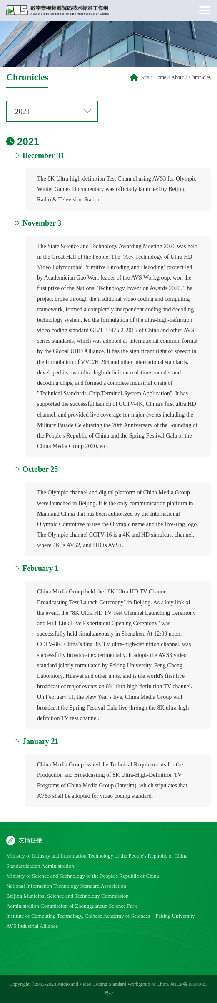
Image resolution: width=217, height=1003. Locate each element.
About (177, 77)
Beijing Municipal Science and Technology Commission (67, 896)
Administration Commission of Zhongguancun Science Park (71, 906)
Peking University (175, 916)
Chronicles (200, 77)
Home (160, 77)
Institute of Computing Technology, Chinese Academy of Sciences (78, 916)
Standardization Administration (40, 866)
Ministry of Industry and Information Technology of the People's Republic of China (96, 856)
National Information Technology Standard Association (66, 886)
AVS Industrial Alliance (32, 926)
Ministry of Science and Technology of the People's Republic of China (82, 876)
